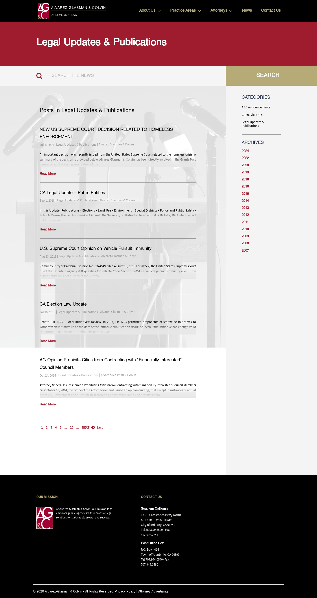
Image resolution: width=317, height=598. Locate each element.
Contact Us (271, 11)
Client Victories (252, 115)
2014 (245, 200)
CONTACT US (151, 497)
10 (71, 427)
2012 (245, 215)
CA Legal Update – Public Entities (72, 193)
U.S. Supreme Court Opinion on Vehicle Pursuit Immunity (95, 249)
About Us (147, 11)
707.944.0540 (154, 559)
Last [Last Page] (100, 427)
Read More (48, 173)
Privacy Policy (125, 591)
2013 (245, 208)
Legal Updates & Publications (76, 144)
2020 (245, 165)
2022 (245, 158)
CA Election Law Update (63, 304)
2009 (245, 236)
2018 (245, 179)
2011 (245, 222)
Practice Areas (183, 11)
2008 (245, 243)
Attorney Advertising (153, 591)
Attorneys (218, 11)
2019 (245, 172)
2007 (245, 250)
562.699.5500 (154, 529)
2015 (245, 193)
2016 (245, 186)
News (247, 11)
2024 (245, 151)
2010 (245, 229)
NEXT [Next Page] (85, 427)
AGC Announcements (256, 107)
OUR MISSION (47, 497)
